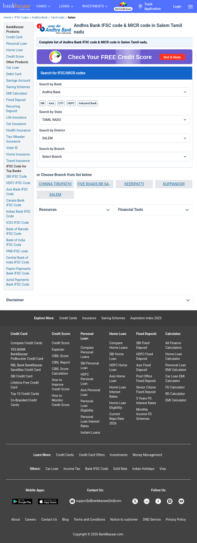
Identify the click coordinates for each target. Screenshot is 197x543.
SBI (42, 103)
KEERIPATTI (134, 184)
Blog (65, 519)
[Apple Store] (48, 501)
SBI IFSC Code (16, 176)
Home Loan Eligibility (117, 405)
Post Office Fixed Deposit (146, 378)
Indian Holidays (143, 469)
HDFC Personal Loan (87, 379)
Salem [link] (72, 17)
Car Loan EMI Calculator (175, 378)
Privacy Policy (176, 519)
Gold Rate (120, 469)
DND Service (152, 519)
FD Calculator (175, 387)
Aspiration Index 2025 (146, 318)
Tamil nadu (57, 17)
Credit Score (60, 343)
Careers (30, 519)
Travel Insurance (18, 161)
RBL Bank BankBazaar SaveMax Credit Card (26, 367)
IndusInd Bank (88, 103)
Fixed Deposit (16, 100)
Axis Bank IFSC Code (17, 192)
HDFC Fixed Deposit (144, 356)
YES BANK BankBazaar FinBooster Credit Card (27, 354)
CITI (61, 103)
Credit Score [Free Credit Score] (15, 56)
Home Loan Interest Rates (117, 391)
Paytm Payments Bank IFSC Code (18, 271)
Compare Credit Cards (26, 343)
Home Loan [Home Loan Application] (14, 50)
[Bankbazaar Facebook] (158, 501)
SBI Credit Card (21, 376)
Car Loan (12, 67)
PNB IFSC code (17, 251)
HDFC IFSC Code (18, 183)
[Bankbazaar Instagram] (170, 501)
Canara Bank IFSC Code (15, 203)
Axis (51, 103)
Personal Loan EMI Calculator (175, 367)
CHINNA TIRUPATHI (55, 184)
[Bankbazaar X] (135, 501)
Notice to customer (124, 519)
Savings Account (18, 80)
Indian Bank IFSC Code (18, 214)
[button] (55, 184)
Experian (58, 349)
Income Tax (72, 469)
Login (177, 6)
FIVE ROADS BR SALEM (95, 184)
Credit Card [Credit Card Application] (14, 37)
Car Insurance (16, 124)
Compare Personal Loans (87, 352)
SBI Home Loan (116, 356)
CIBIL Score (60, 356)
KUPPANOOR (174, 184)
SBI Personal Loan (90, 365)
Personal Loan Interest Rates (90, 421)
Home (7, 17)
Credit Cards (68, 318)
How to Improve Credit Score (60, 384)
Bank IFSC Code (96, 469)
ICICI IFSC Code (17, 222)
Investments (118, 455)
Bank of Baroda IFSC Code (17, 231)
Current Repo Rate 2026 (116, 418)
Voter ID (12, 148)
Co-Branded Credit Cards (24, 402)
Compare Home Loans (118, 345)
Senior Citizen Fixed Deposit (146, 389)
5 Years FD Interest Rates (146, 401)
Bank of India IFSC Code (15, 242)
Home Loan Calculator (173, 356)
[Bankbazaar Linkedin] (147, 501)
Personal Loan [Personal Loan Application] (16, 43)
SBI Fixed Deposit (143, 345)
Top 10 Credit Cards (25, 394)
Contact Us (49, 519)
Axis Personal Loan (90, 392)
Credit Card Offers (92, 455)
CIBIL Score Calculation (60, 371)
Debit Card (13, 74)
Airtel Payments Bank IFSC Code (17, 282)
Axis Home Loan (117, 378)
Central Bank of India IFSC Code (17, 260)
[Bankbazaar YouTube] (182, 501)
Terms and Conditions (89, 519)
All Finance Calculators (173, 345)
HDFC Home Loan (118, 367)
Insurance (89, 318)
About (15, 519)
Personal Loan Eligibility (87, 405)
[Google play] (22, 501)
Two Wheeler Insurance (15, 139)
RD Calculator (175, 394)
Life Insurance (16, 117)
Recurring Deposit (13, 108)
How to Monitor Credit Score (60, 400)
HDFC (71, 103)
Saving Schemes (18, 87)
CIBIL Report (61, 362)
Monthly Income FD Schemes (144, 414)
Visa (163, 469)
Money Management (147, 455)
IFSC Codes (21, 17)
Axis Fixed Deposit (143, 367)
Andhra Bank (40, 17)
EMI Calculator (16, 93)
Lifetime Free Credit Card (25, 385)
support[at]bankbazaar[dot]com (95, 501)
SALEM (55, 194)
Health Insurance (18, 130)
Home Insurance (18, 154)
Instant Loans (90, 432)
